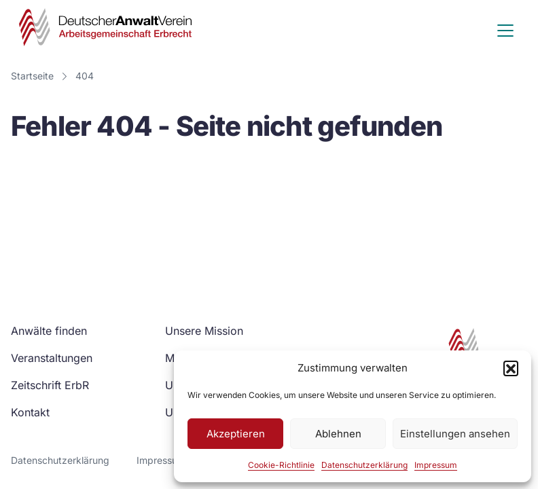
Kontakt (30, 412)
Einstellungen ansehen (455, 433)
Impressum (435, 465)
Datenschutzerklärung (364, 465)
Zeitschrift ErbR (50, 385)
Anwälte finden (49, 331)
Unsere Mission (204, 331)
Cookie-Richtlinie (281, 465)
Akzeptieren (236, 433)
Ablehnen (338, 433)
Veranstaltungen (51, 358)
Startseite (32, 76)
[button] (511, 368)
